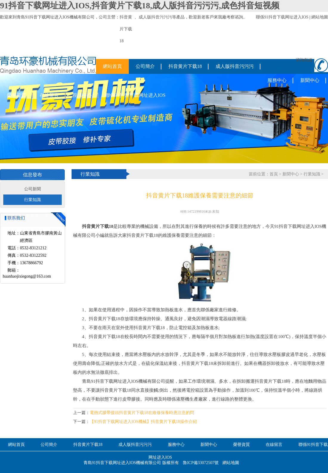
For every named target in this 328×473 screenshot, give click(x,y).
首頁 (274, 174)
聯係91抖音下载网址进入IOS (282, 17)
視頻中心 (82, 95)
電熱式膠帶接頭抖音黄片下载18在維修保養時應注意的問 (142, 412)
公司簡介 (145, 66)
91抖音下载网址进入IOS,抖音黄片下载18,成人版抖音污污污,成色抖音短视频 (139, 5)
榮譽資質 (16, 95)
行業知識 (32, 199)
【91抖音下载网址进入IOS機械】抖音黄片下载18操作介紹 (143, 421)
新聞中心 (309, 80)
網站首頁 (112, 66)
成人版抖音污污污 (155, 17)
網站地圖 (319, 17)
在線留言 (49, 95)
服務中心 (277, 80)
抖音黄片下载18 (185, 66)
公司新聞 (32, 189)
